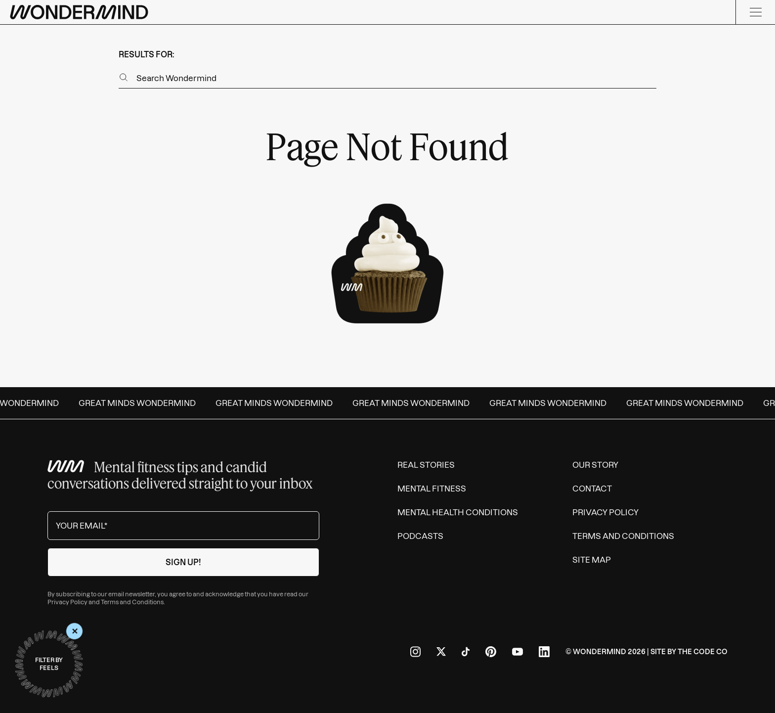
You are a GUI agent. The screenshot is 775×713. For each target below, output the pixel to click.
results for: (146, 54)
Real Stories (426, 464)
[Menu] (755, 12)
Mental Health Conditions (457, 512)
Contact (592, 488)
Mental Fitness (431, 488)
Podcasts (420, 536)
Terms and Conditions (132, 602)
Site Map (591, 559)
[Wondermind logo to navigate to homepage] (79, 12)
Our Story (595, 464)
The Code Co (703, 652)
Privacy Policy (67, 602)
